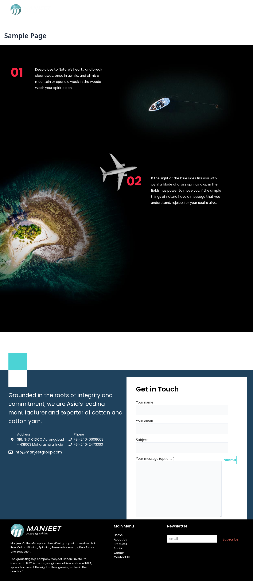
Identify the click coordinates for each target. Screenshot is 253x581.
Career (163, 9)
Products (127, 9)
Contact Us (184, 9)
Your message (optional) (179, 487)
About (109, 9)
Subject (182, 445)
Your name (182, 407)
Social (146, 9)
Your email (182, 426)
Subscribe (230, 539)
